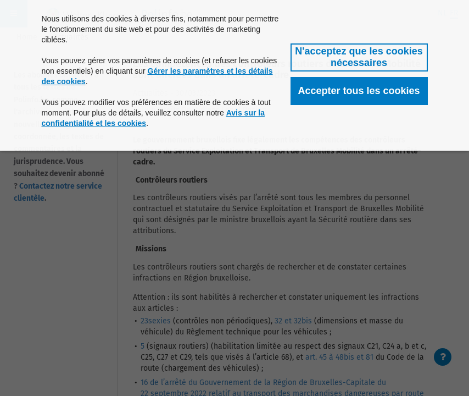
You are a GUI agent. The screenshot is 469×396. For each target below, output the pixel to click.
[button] (359, 57)
